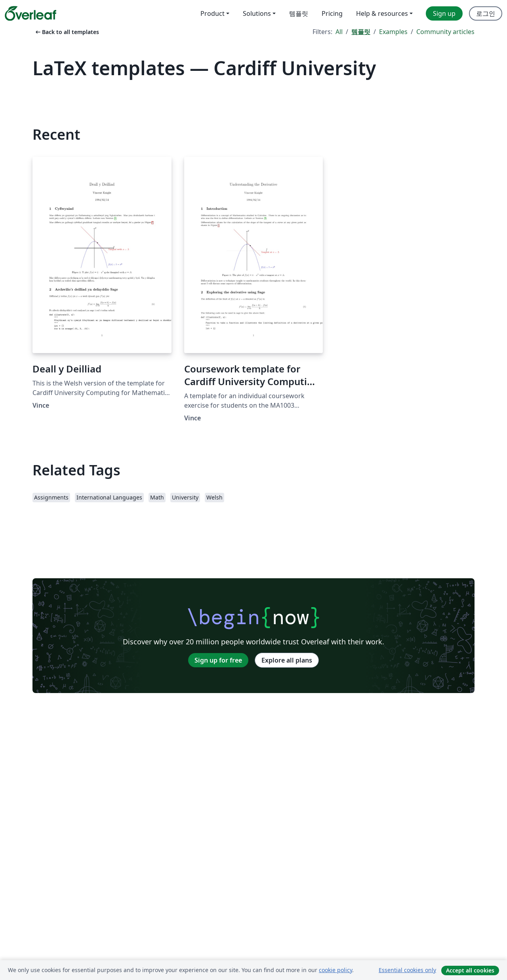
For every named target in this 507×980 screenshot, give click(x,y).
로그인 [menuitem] (485, 13)
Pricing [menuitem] (332, 13)
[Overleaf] (30, 13)
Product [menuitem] (212, 13)
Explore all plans (286, 660)
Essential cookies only (407, 970)
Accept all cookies (470, 970)
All (339, 31)
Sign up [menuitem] (444, 13)
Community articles (445, 31)
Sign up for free (218, 660)
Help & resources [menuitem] (382, 13)
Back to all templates (66, 32)
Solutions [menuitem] (257, 13)
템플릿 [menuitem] (298, 13)
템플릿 (360, 31)
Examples (393, 31)
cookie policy (335, 970)
